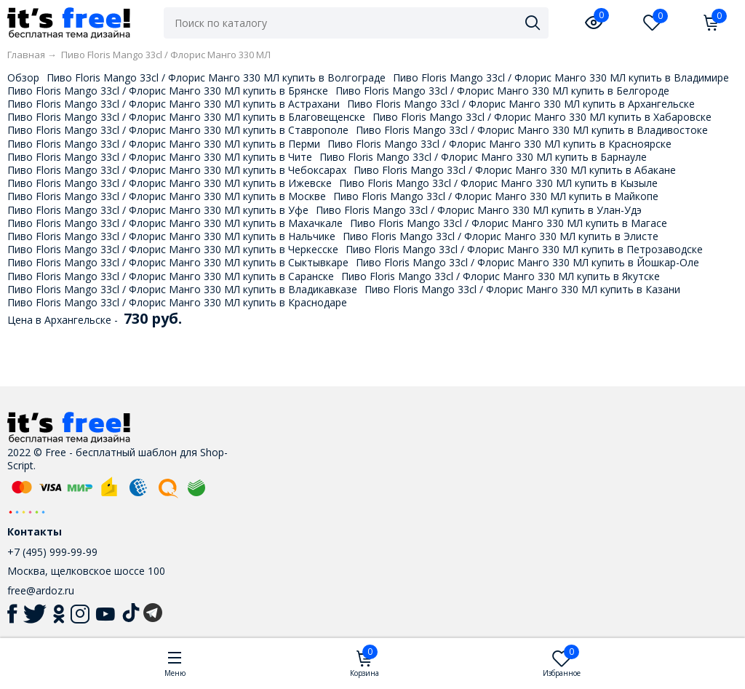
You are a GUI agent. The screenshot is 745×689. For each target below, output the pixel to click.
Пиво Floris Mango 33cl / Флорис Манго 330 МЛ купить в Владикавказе (182, 289)
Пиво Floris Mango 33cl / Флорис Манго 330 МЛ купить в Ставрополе (177, 130)
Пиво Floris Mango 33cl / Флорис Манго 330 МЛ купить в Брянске (167, 90)
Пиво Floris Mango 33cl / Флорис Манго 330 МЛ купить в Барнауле (483, 157)
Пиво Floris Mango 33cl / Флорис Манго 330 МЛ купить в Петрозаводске (524, 249)
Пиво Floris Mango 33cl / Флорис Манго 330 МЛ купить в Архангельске (521, 104)
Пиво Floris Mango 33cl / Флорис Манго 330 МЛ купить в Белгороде (502, 90)
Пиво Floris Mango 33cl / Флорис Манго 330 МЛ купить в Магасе (508, 223)
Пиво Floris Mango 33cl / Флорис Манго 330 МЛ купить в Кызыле (498, 183)
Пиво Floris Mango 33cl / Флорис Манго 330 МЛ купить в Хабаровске (542, 117)
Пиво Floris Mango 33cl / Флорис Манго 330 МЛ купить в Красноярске (499, 144)
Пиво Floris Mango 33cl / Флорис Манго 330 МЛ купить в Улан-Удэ (479, 210)
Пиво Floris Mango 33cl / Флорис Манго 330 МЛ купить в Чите (159, 157)
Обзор (23, 77)
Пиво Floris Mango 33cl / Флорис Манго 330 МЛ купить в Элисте (500, 236)
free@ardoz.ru (40, 590)
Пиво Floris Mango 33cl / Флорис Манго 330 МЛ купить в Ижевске (169, 183)
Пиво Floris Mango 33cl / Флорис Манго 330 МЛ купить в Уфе (157, 210)
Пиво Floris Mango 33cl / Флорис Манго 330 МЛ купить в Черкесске (172, 249)
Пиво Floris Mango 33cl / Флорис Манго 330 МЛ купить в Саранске (170, 276)
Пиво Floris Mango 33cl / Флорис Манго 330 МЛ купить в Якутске (500, 276)
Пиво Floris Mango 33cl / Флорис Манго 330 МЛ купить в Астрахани (173, 104)
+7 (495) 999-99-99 (52, 552)
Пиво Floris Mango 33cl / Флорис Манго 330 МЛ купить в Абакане (515, 170)
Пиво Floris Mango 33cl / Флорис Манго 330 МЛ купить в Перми (163, 144)
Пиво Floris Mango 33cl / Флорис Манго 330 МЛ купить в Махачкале (175, 223)
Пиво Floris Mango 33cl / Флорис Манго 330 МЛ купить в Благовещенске (186, 117)
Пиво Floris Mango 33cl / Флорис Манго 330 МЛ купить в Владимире (561, 77)
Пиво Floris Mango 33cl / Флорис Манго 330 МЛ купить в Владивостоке (532, 130)
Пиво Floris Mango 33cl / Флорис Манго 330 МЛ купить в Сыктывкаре (177, 262)
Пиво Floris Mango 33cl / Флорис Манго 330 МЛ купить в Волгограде (216, 77)
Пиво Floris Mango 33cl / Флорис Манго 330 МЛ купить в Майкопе (495, 196)
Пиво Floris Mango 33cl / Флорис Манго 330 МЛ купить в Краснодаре (177, 302)
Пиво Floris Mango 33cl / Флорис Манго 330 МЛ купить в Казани (522, 289)
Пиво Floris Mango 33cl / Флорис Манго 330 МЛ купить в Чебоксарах (176, 170)
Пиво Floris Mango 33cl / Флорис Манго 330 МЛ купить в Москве (166, 196)
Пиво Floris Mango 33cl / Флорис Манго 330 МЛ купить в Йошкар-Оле (527, 262)
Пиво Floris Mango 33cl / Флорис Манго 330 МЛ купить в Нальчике (171, 236)
